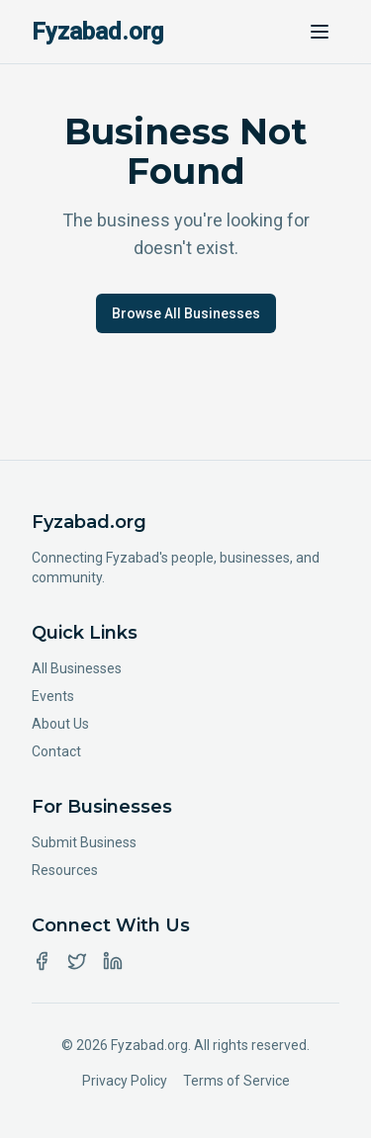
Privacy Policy (124, 1081)
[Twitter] (77, 961)
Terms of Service (236, 1081)
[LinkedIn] (113, 961)
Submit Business (84, 842)
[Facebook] (41, 961)
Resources (65, 870)
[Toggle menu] (319, 31)
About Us (60, 724)
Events (53, 696)
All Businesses (77, 668)
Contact (56, 751)
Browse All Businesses (186, 313)
